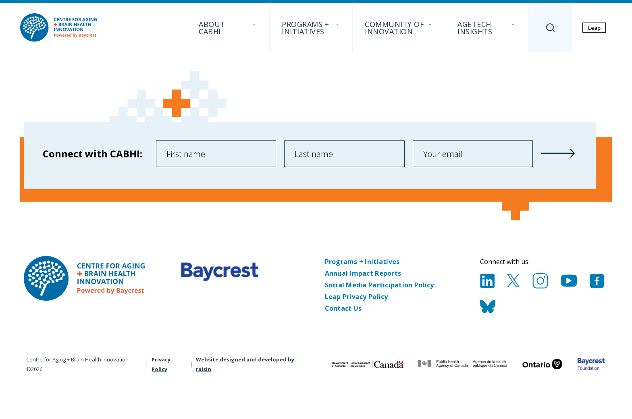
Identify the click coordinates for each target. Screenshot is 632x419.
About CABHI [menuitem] (228, 27)
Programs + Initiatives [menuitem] (311, 27)
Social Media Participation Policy (379, 285)
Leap (594, 27)
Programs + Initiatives (362, 261)
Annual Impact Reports (363, 273)
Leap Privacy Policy (356, 296)
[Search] (550, 27)
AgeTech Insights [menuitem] (486, 27)
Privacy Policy (161, 364)
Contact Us (343, 308)
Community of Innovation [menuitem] (399, 27)
